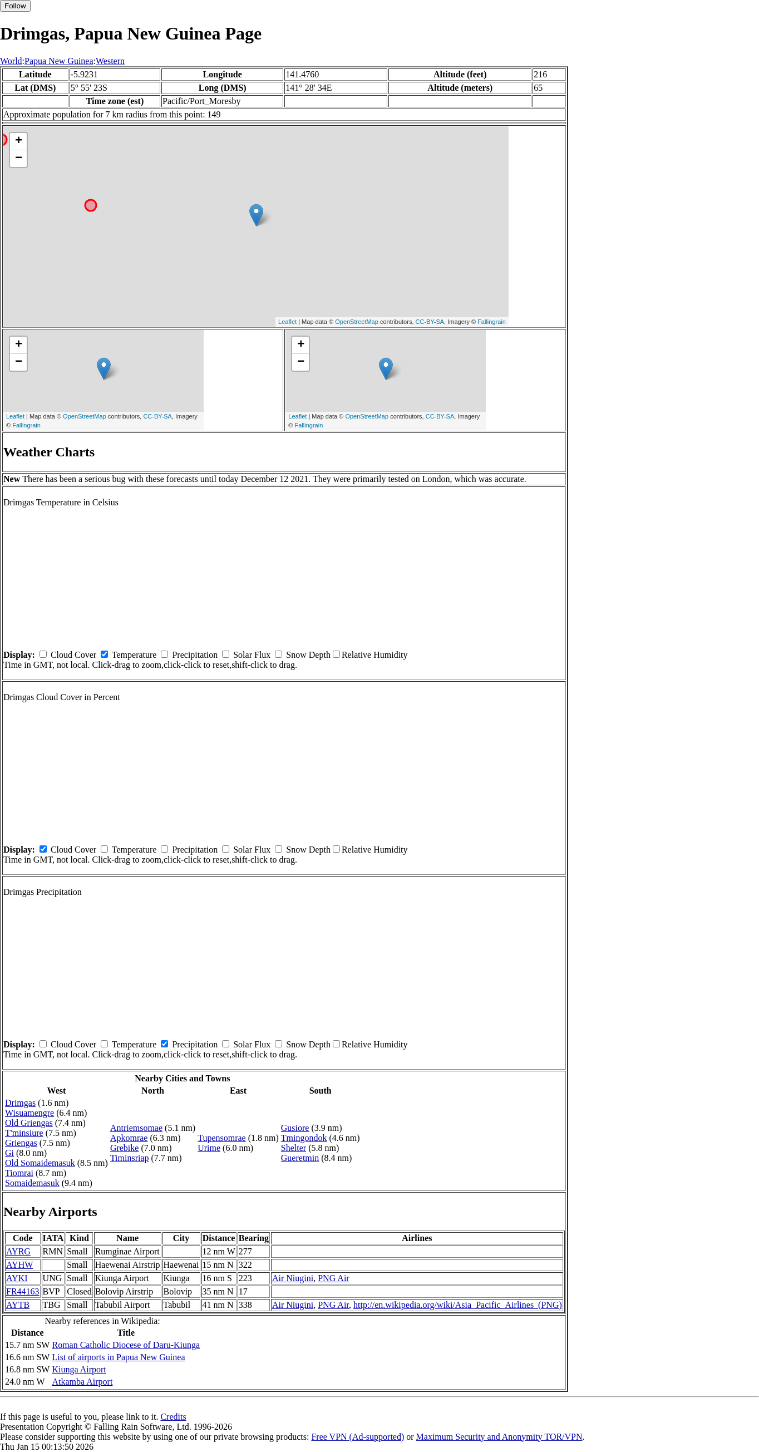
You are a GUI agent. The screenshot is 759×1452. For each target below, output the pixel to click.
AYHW (19, 1264)
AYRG (18, 1251)
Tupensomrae (222, 1138)
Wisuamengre (29, 1113)
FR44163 (23, 1291)
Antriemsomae (136, 1128)
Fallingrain (491, 321)
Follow (15, 6)
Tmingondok (304, 1138)
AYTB (17, 1305)
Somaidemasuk (32, 1183)
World (11, 61)
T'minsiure (24, 1133)
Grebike (124, 1148)
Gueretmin (300, 1158)
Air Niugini (292, 1278)
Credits (173, 1416)
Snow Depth (308, 654)
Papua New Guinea (58, 61)
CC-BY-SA (430, 321)
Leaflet (287, 321)
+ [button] (18, 141)
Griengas (21, 1143)
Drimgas (20, 1103)
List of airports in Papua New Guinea (118, 1357)
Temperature (134, 654)
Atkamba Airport (82, 1381)
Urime (209, 1148)
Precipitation (195, 654)
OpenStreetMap (356, 321)
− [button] (18, 158)
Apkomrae (129, 1138)
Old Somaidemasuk (40, 1163)
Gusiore (295, 1128)
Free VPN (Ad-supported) (357, 1436)
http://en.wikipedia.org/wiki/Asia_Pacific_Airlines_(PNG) (457, 1305)
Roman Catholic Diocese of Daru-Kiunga (126, 1345)
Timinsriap (129, 1158)
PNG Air (333, 1278)
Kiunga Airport (79, 1369)
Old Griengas (29, 1123)
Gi (9, 1153)
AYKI (17, 1278)
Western (110, 61)
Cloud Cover (73, 654)
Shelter (293, 1148)
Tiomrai (19, 1173)
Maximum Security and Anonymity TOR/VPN (499, 1436)
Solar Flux (251, 654)
